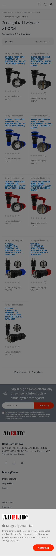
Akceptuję (43, 547)
